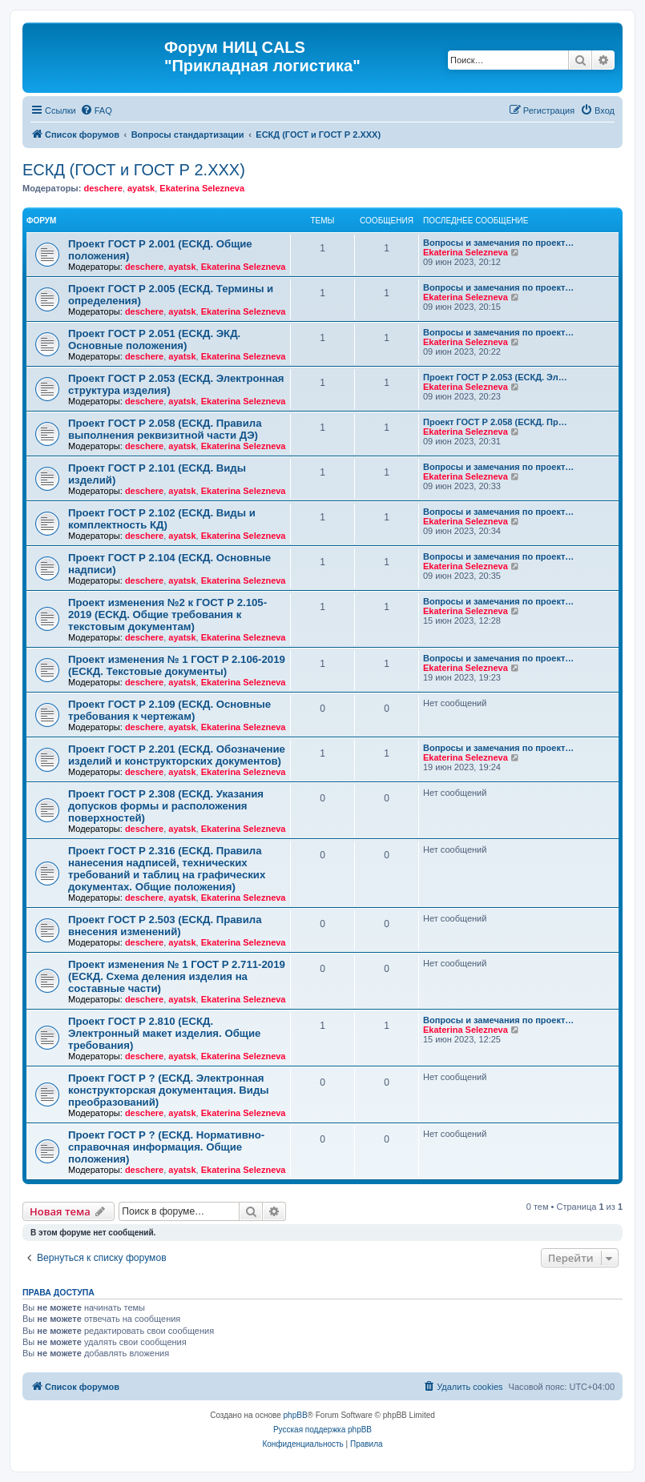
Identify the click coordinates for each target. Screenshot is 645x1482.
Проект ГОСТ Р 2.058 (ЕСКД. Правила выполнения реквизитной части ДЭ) (165, 429)
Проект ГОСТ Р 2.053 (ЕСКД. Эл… (495, 377)
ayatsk (141, 188)
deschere (102, 188)
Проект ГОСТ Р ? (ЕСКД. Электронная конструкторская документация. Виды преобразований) (168, 1090)
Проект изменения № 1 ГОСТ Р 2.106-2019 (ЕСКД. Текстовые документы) (176, 665)
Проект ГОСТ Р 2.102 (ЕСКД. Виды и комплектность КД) (162, 519)
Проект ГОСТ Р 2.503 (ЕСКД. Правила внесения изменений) (165, 926)
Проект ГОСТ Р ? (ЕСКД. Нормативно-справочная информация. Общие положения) (166, 1147)
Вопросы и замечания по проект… (498, 242)
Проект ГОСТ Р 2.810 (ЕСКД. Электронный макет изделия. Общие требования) (164, 1033)
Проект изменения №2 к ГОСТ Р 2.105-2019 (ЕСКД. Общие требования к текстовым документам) (167, 614)
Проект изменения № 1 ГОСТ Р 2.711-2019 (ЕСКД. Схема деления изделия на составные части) (176, 976)
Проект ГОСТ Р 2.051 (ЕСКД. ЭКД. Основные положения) (154, 339)
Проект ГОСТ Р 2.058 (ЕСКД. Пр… (495, 422)
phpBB (296, 1415)
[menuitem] (96, 110)
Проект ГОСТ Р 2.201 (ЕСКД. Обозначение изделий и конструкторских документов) (176, 755)
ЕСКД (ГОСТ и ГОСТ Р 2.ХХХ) (133, 170)
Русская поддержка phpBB (322, 1429)
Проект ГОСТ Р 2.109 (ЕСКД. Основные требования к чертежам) (169, 710)
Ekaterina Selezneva (201, 188)
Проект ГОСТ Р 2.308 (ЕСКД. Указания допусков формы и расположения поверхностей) (166, 806)
